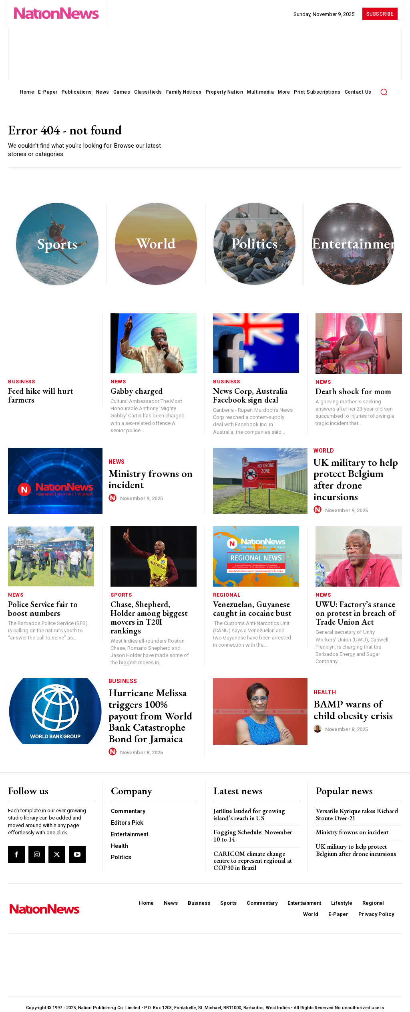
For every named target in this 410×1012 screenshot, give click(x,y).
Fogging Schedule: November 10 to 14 (255, 815)
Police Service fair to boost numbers (46, 605)
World (324, 459)
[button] (384, 91)
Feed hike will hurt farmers (45, 391)
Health (325, 688)
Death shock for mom (346, 392)
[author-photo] (114, 494)
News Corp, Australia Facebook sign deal (243, 395)
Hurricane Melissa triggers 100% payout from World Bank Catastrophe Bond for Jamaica (147, 703)
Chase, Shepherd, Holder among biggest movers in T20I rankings (146, 609)
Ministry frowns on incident (142, 478)
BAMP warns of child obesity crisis (351, 703)
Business (21, 383)
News (118, 383)
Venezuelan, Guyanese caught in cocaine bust (245, 605)
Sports (121, 593)
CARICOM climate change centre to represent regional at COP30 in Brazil (251, 839)
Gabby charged (132, 391)
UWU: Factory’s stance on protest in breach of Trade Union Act (353, 609)
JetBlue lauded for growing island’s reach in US (247, 795)
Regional (226, 593)
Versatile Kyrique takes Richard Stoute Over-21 (356, 795)
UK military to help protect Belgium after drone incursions (351, 478)
